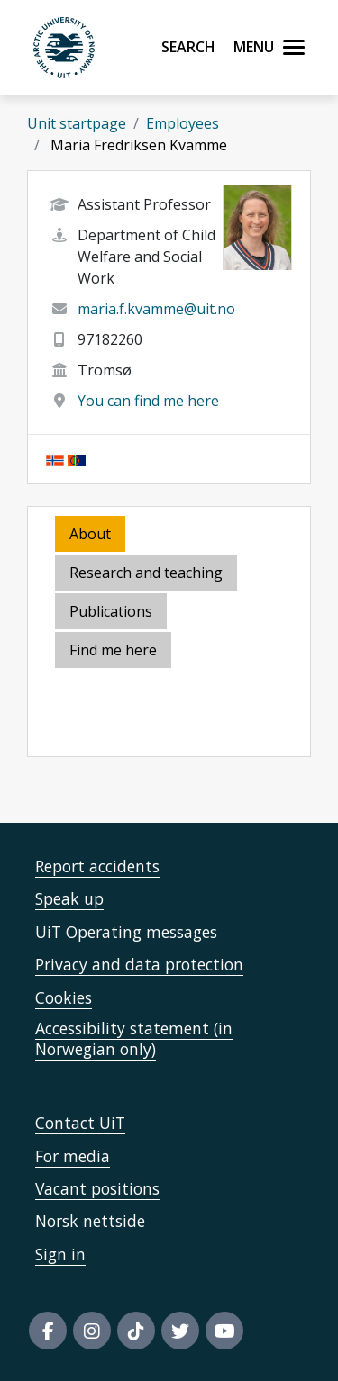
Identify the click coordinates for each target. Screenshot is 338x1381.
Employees (182, 123)
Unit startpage (76, 123)
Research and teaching (146, 572)
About (90, 534)
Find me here (113, 650)
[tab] (112, 612)
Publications (110, 611)
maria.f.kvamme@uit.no (156, 309)
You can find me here (148, 401)
